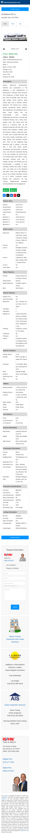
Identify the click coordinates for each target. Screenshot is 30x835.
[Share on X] (7, 195)
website (6, 795)
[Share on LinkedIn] (11, 195)
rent (26, 830)
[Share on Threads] (18, 195)
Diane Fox (7, 768)
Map (20, 23)
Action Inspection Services (15, 705)
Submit (15, 607)
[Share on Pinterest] (15, 195)
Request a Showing (12, 568)
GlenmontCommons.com (12, 2)
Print (6, 190)
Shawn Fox (7, 759)
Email (13, 190)
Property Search (15, 9)
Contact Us (4, 799)
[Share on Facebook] (4, 195)
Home (5, 23)
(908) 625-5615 (9, 560)
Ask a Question (10, 565)
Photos (12, 23)
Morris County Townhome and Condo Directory (15, 639)
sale (22, 830)
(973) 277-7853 (8, 762)
